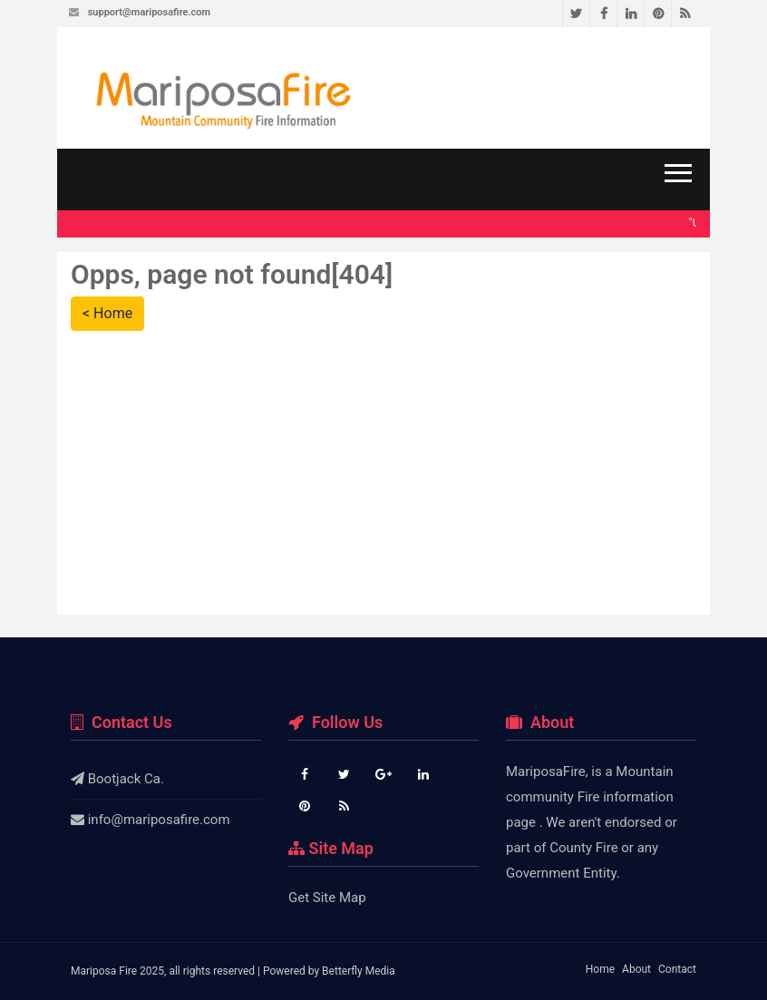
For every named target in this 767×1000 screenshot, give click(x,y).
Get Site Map (327, 897)
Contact (677, 969)
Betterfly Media (358, 971)
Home (600, 969)
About (636, 969)
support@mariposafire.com (149, 12)
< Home (107, 313)
